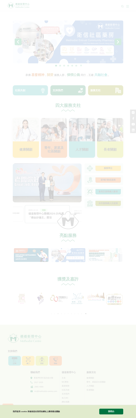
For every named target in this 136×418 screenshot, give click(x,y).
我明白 (111, 411)
